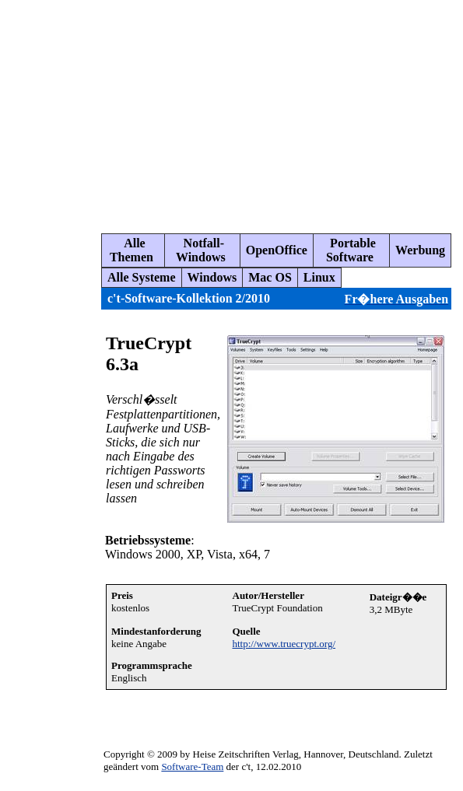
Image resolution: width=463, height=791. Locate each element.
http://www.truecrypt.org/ (284, 643)
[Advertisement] (235, 110)
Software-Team (192, 766)
